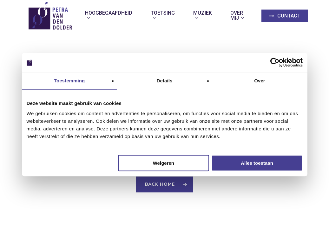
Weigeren (163, 163)
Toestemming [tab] (69, 80)
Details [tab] (165, 80)
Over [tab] (259, 80)
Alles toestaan (257, 163)
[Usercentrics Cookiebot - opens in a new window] (275, 62)
